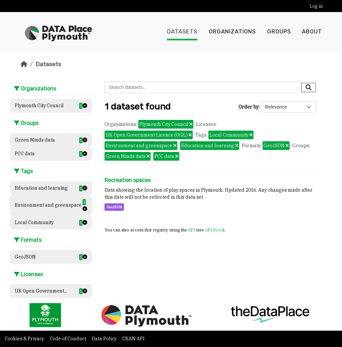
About (312, 31)
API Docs (214, 229)
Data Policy (105, 339)
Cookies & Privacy (25, 339)
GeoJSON (114, 207)
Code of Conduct (68, 339)
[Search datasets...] (203, 87)
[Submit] (308, 87)
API (191, 229)
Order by (248, 107)
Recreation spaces (128, 180)
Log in (316, 6)
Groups (279, 31)
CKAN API (133, 339)
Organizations (232, 31)
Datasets (182, 31)
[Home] (24, 64)
